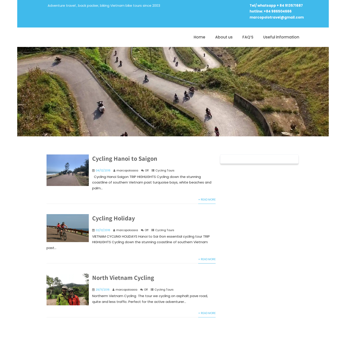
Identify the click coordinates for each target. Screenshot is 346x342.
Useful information (281, 37)
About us (224, 37)
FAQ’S (247, 37)
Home (199, 37)
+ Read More (207, 199)
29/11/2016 (103, 289)
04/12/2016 (103, 170)
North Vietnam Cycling (123, 277)
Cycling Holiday (113, 218)
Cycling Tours (164, 170)
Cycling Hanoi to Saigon (124, 158)
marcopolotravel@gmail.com (277, 17)
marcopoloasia (127, 170)
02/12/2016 (103, 230)
